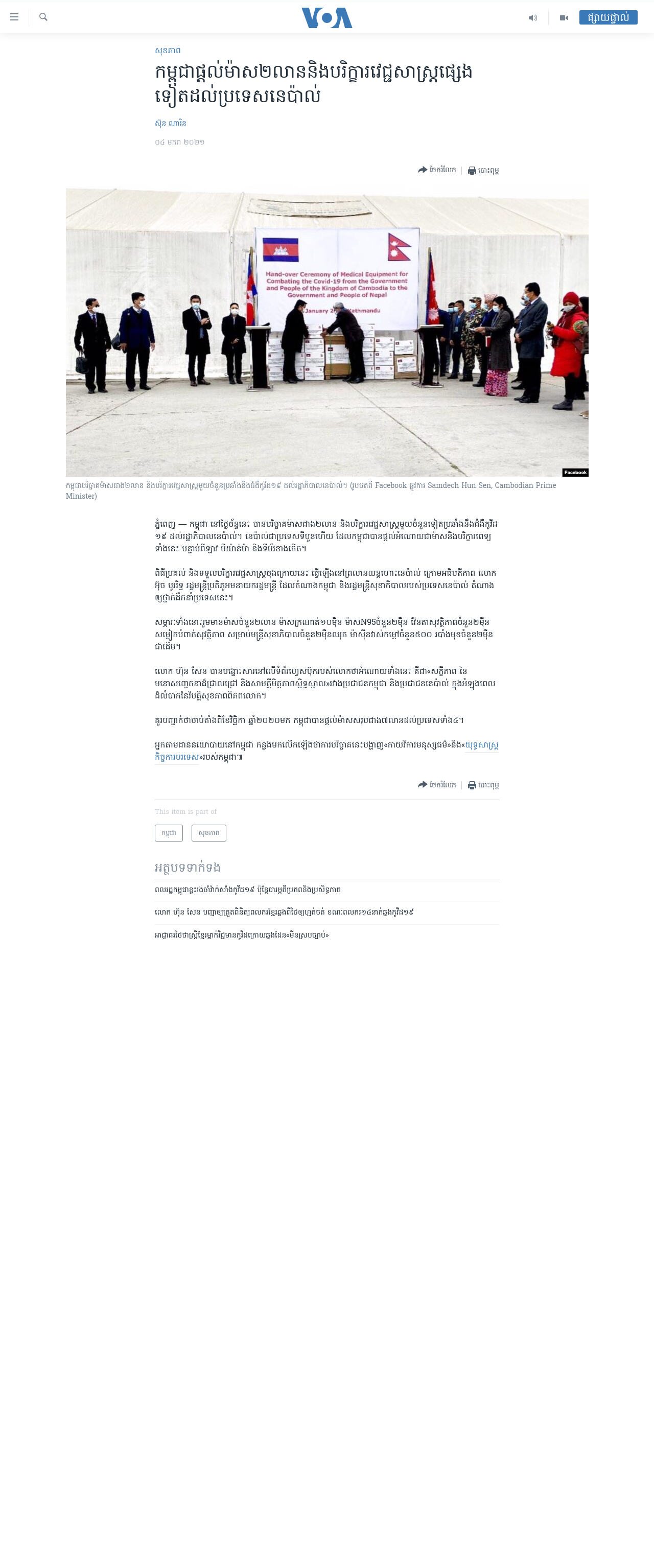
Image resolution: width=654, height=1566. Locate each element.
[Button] (437, 170)
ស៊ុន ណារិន (170, 124)
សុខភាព (168, 51)
